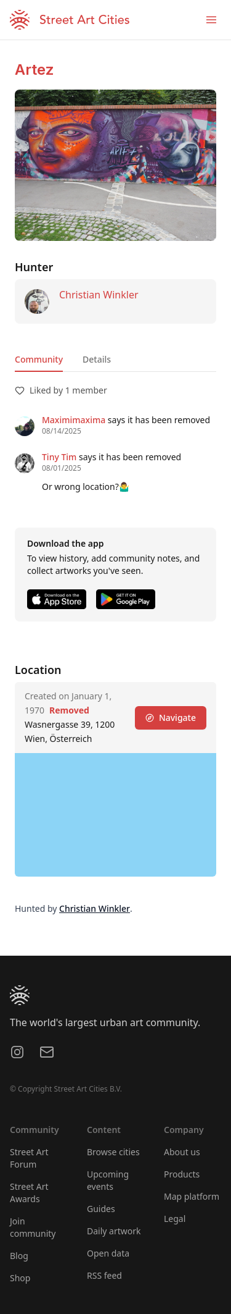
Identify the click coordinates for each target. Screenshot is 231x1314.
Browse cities (113, 1152)
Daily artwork (114, 1231)
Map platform (191, 1196)
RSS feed (104, 1275)
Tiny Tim (59, 457)
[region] (115, 815)
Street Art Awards (29, 1193)
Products (182, 1174)
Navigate (170, 717)
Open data (108, 1253)
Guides (101, 1209)
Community (39, 359)
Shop (20, 1278)
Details (97, 359)
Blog (19, 1255)
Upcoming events (108, 1180)
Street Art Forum (29, 1158)
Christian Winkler (99, 294)
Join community (32, 1227)
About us (182, 1152)
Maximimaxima (73, 420)
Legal (174, 1218)
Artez (34, 69)
